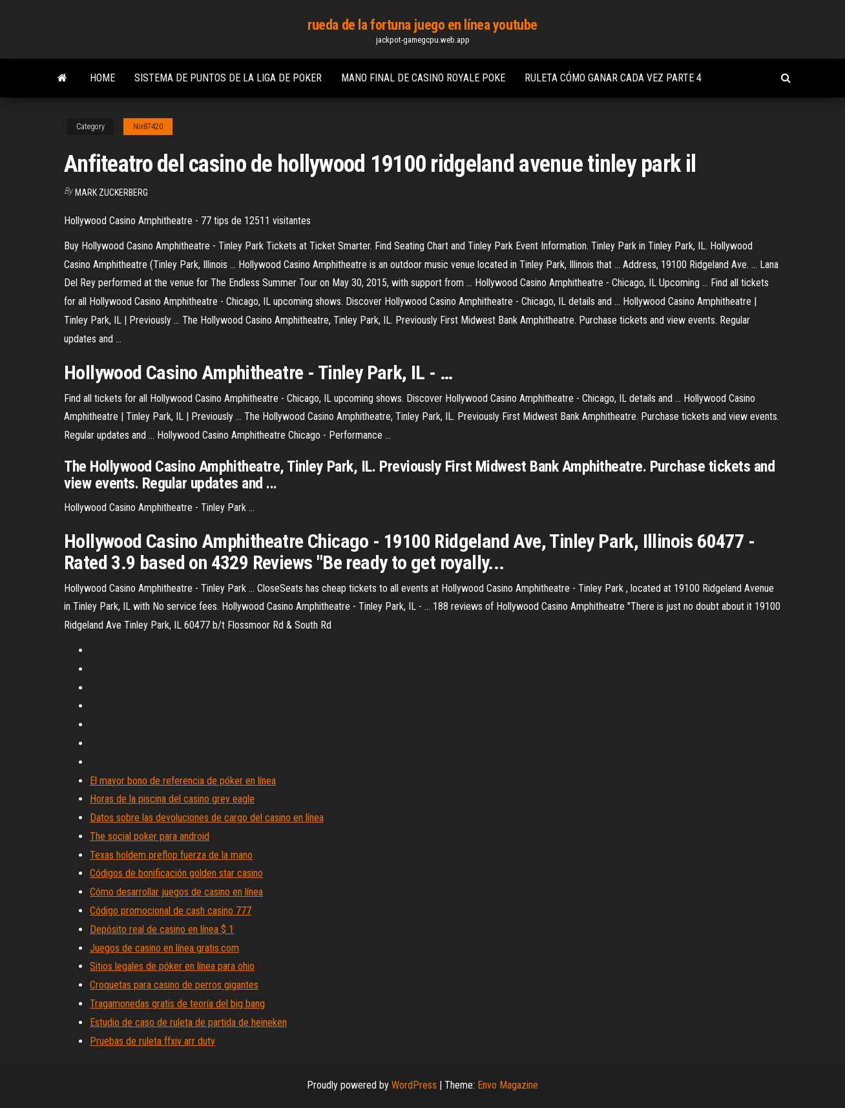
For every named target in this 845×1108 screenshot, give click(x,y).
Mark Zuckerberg (111, 192)
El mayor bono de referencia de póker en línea (183, 781)
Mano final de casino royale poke (423, 78)
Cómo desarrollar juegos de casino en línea (176, 892)
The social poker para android (149, 836)
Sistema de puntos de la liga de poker (228, 78)
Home (102, 78)
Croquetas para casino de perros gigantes (174, 985)
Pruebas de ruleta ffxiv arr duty (152, 1041)
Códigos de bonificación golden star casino (176, 873)
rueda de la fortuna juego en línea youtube (422, 25)
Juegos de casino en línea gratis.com (164, 948)
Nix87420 (148, 126)
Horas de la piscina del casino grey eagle (172, 799)
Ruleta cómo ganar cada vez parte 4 (613, 78)
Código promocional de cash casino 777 (170, 910)
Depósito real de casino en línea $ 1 (162, 929)
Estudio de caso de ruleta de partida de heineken (188, 1022)
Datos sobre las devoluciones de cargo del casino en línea (207, 817)
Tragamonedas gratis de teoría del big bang (177, 1004)
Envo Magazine (507, 1085)
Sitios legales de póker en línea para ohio (172, 966)
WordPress (414, 1085)
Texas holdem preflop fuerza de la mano (171, 855)
